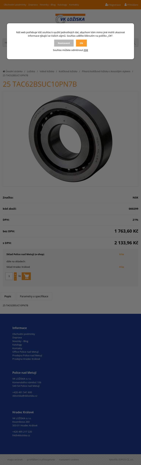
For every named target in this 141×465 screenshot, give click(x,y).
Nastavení (64, 43)
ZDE (86, 50)
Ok (81, 43)
